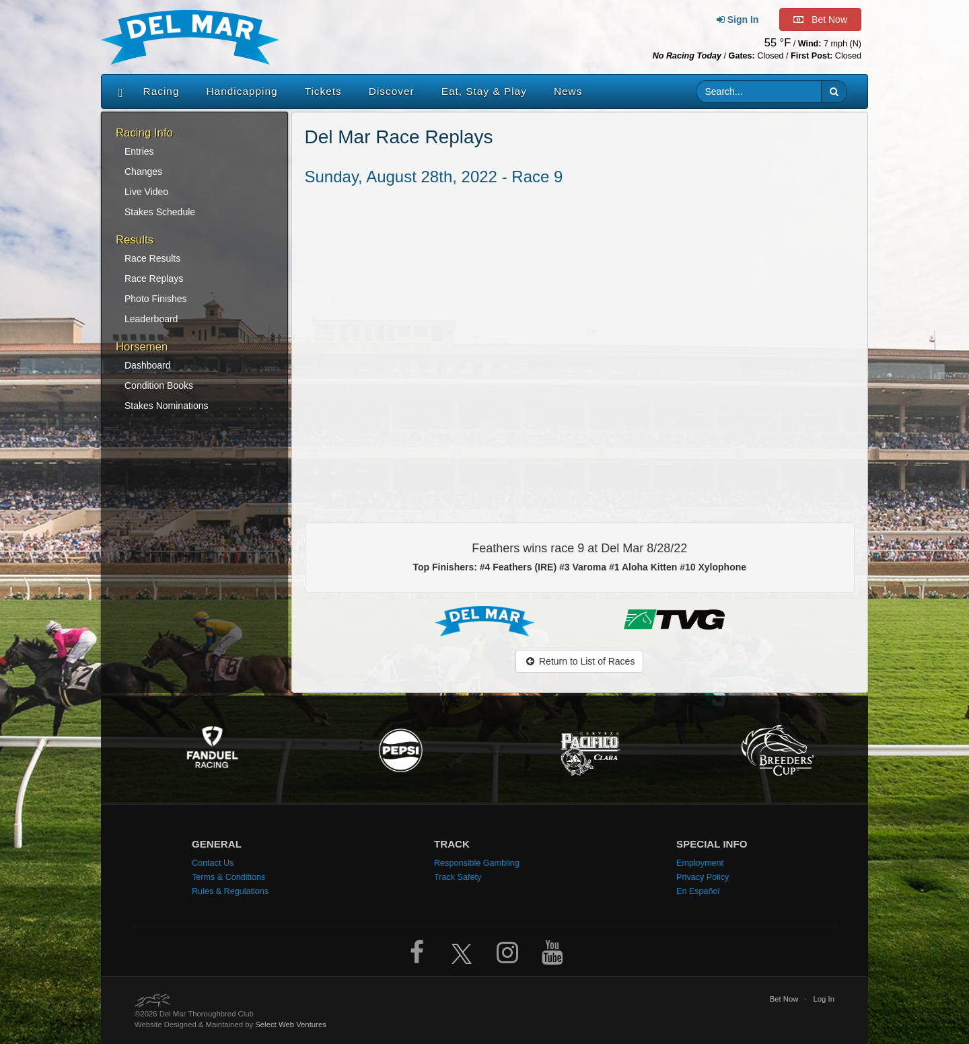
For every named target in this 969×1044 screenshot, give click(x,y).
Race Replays (153, 278)
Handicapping (242, 91)
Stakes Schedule (159, 212)
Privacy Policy (702, 877)
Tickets (323, 91)
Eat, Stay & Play (484, 91)
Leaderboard (151, 318)
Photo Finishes (155, 298)
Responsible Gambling (476, 863)
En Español (697, 891)
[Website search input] (759, 91)
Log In (823, 999)
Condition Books (158, 385)
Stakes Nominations (166, 405)
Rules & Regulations (230, 891)
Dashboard (147, 365)
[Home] (117, 91)
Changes (143, 171)
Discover (392, 91)
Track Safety (457, 877)
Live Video (146, 191)
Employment (699, 863)
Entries (139, 151)
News (568, 91)
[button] (834, 91)
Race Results (152, 258)
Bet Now (784, 999)
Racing (161, 91)
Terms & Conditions (228, 877)
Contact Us (213, 863)
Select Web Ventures (290, 1024)
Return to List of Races (579, 661)
